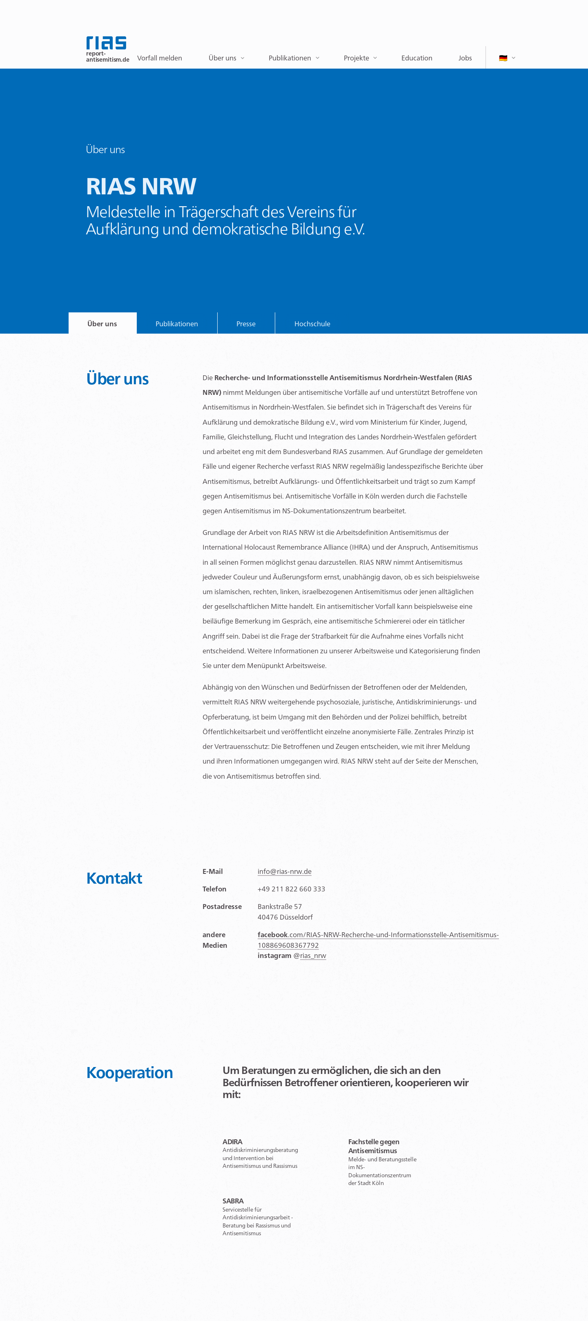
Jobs (465, 58)
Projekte (356, 58)
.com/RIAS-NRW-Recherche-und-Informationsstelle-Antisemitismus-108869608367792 (378, 940)
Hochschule (312, 324)
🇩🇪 (503, 58)
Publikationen (290, 58)
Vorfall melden (159, 58)
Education (416, 58)
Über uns (222, 58)
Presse (246, 324)
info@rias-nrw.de (285, 871)
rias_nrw (313, 955)
